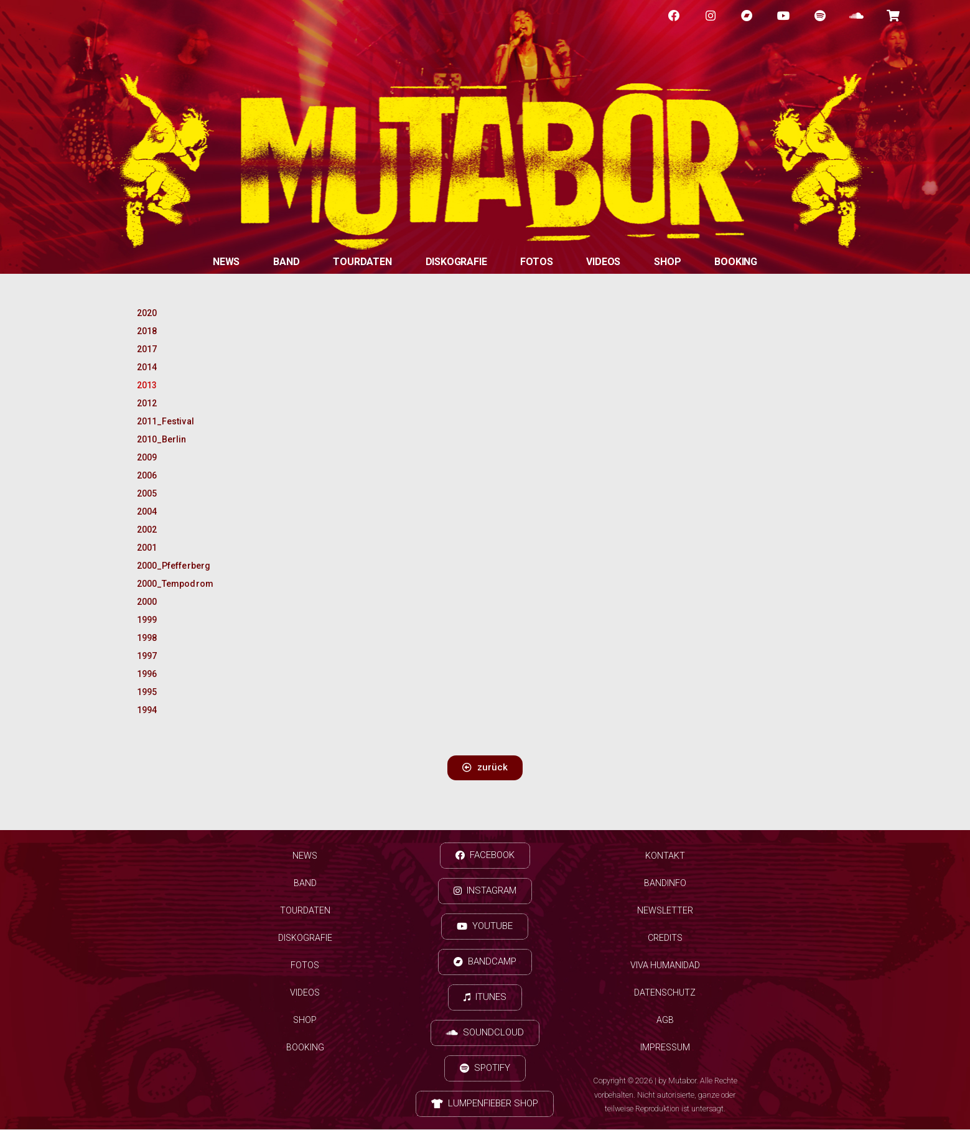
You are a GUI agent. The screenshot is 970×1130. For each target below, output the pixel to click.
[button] (485, 767)
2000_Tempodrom (169, 584)
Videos (603, 262)
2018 (147, 331)
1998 (147, 638)
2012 (147, 403)
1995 (147, 692)
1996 (147, 674)
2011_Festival (165, 421)
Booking (735, 262)
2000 (147, 602)
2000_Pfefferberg (169, 566)
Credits (664, 938)
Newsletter (665, 911)
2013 (147, 385)
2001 (147, 548)
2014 (147, 367)
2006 (147, 475)
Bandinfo (664, 883)
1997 (147, 656)
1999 (147, 620)
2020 (147, 313)
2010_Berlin (162, 439)
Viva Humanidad (665, 965)
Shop (667, 262)
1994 (147, 710)
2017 (147, 349)
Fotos (536, 262)
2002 (147, 530)
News (226, 262)
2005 (147, 493)
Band (286, 262)
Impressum (665, 1047)
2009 (147, 457)
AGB (665, 1020)
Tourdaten (362, 262)
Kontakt (665, 856)
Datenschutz (665, 993)
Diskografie (456, 262)
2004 (147, 511)
